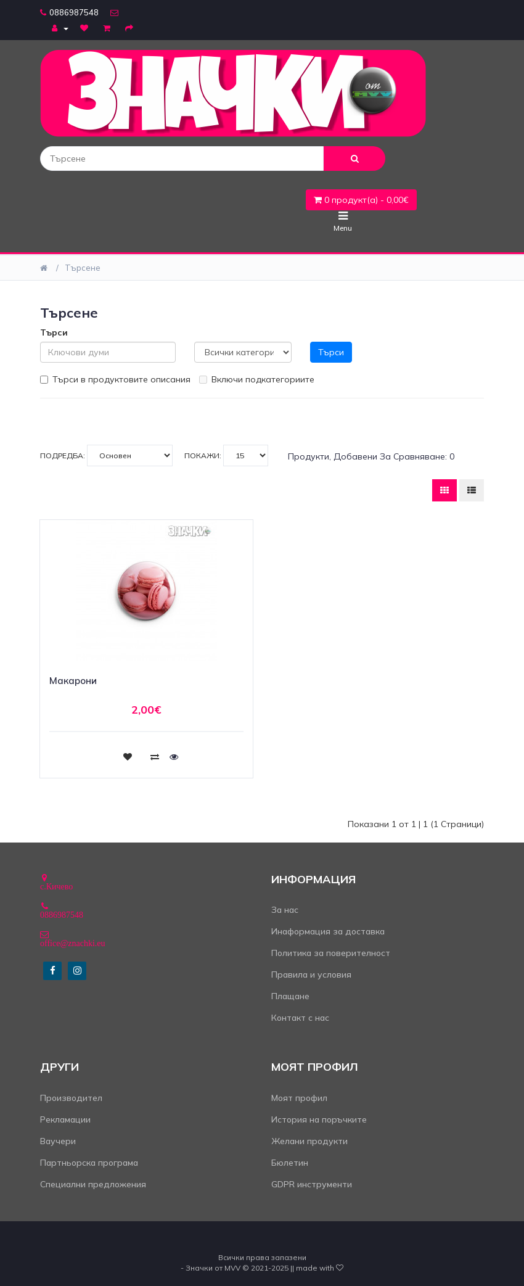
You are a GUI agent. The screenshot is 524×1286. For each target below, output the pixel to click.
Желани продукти (309, 1141)
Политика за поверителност (330, 952)
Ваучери (58, 1141)
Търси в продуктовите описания (115, 379)
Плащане (290, 996)
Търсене (82, 268)
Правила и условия (311, 974)
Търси (54, 332)
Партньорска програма (89, 1162)
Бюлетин (289, 1162)
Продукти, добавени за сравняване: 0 (371, 456)
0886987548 (69, 12)
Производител (71, 1097)
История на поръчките (319, 1119)
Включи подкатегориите (256, 379)
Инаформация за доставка (328, 931)
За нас (284, 909)
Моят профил (299, 1097)
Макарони (73, 680)
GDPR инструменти (311, 1184)
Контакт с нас (300, 1017)
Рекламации (65, 1119)
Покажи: (226, 455)
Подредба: (106, 455)
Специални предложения (93, 1184)
